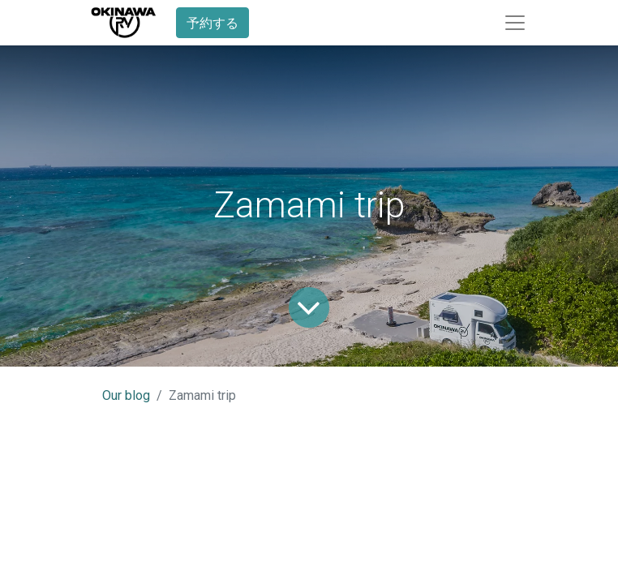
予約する (212, 23)
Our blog (126, 395)
